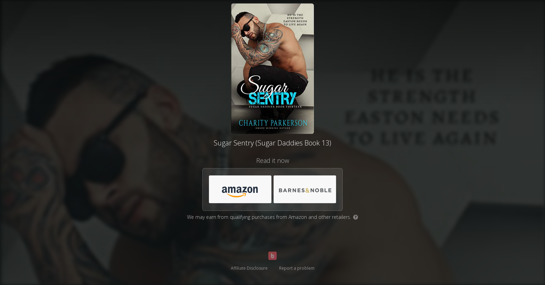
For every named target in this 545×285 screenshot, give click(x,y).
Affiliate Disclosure (249, 268)
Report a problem (297, 268)
